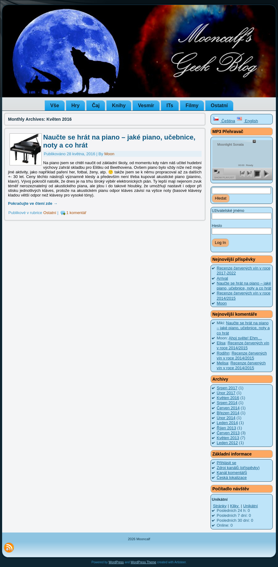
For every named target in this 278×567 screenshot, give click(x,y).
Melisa (222, 363)
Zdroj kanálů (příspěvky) (238, 467)
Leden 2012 (227, 442)
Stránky (220, 506)
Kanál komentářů (232, 472)
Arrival (222, 278)
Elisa (221, 343)
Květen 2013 (228, 437)
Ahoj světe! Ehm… (245, 338)
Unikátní (250, 506)
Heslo (217, 225)
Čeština (224, 121)
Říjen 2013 (226, 428)
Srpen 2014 (227, 402)
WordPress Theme (143, 562)
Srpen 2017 (227, 388)
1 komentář (76, 212)
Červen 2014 (228, 408)
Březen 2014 (228, 413)
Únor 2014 (226, 417)
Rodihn (223, 353)
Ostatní (49, 212)
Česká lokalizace (232, 477)
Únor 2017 (226, 393)
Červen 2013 (228, 433)
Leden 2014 (227, 422)
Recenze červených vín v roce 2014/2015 (243, 345)
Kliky (234, 506)
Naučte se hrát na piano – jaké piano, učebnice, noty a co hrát (244, 285)
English (247, 121)
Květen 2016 (228, 397)
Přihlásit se (226, 462)
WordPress (116, 562)
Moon (109, 154)
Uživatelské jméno (228, 210)
